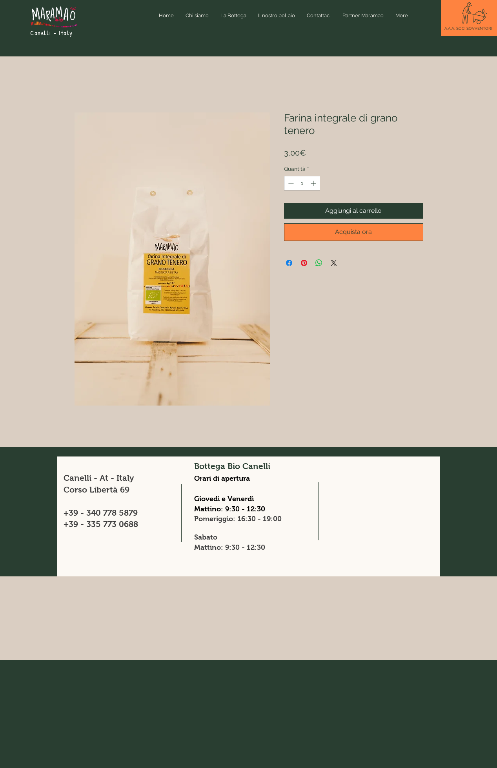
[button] (468, 28)
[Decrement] (290, 183)
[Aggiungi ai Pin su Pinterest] (304, 263)
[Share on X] (334, 263)
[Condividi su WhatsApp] (319, 263)
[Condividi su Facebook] (289, 263)
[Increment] (314, 183)
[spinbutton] (302, 183)
